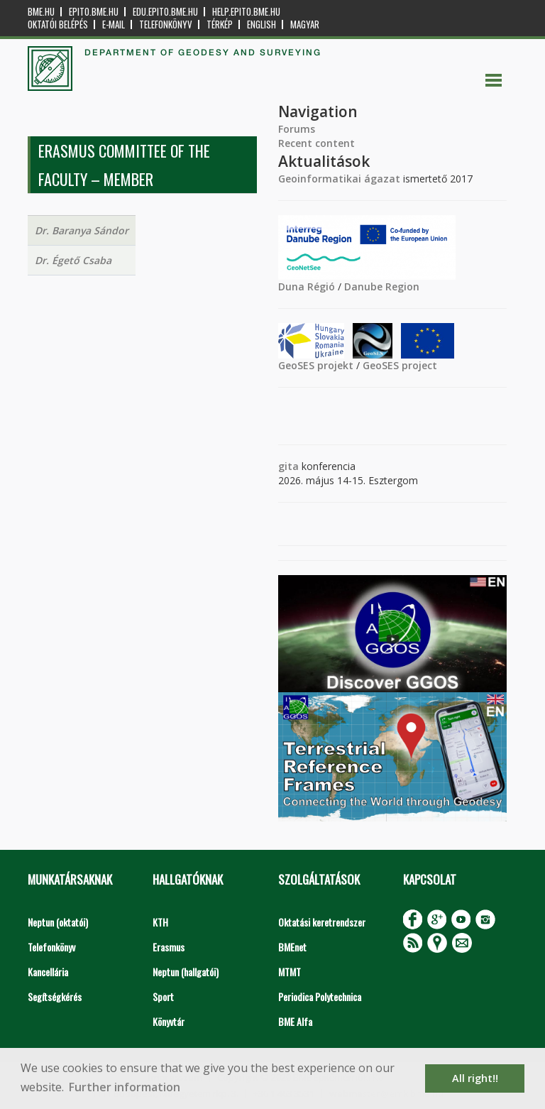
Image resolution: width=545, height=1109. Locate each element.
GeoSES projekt (315, 365)
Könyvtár (169, 1021)
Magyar (304, 24)
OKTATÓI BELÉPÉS (58, 24)
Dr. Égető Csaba (73, 260)
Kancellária (48, 971)
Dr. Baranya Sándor (81, 230)
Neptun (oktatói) (58, 921)
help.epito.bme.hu (246, 11)
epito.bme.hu (94, 11)
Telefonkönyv (165, 24)
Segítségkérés (55, 996)
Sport (163, 996)
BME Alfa (295, 1021)
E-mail (113, 24)
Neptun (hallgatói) (186, 971)
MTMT (289, 971)
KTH (160, 921)
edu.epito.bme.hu (165, 11)
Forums (296, 129)
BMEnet (292, 946)
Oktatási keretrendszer (321, 921)
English (261, 24)
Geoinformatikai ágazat (339, 178)
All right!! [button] (475, 1078)
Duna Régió (306, 286)
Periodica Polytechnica (319, 996)
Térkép (220, 24)
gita (288, 466)
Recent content (316, 143)
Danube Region (381, 286)
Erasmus (169, 946)
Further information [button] (124, 1087)
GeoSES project (400, 365)
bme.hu (41, 11)
